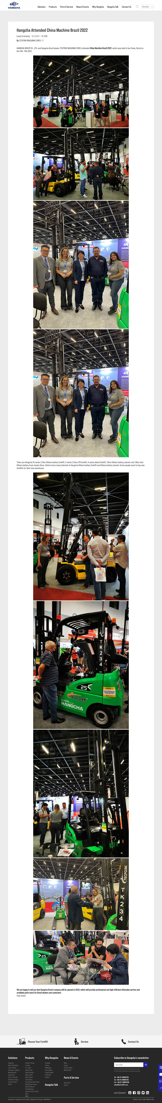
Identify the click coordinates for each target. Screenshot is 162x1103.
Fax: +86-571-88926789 (121, 1082)
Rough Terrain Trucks (31, 1084)
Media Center (67, 1070)
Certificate (48, 1075)
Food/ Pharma (12, 1068)
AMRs (26, 1096)
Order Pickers (29, 1077)
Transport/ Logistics (14, 1070)
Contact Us (126, 6)
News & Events (82, 6)
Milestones (48, 1068)
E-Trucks (27, 1065)
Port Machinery (29, 1089)
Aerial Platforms (29, 1087)
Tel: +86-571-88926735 (121, 1080)
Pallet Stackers (29, 1072)
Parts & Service (66, 6)
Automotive (11, 1075)
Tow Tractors (28, 1079)
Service (66, 1085)
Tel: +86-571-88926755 (121, 1077)
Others (10, 1084)
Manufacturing (12, 1072)
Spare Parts (67, 1083)
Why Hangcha (98, 6)
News (65, 1063)
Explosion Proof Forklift (31, 1091)
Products (53, 6)
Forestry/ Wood (12, 1082)
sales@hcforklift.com (121, 1085)
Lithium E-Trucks (30, 1063)
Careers (47, 1077)
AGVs (26, 1094)
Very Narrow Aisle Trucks (32, 1082)
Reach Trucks (29, 1075)
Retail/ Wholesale (13, 1065)
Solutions (41, 6)
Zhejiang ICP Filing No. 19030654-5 (40, 1099)
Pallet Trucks (29, 1070)
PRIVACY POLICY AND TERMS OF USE (143, 1099)
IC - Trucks (28, 1068)
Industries (11, 1063)
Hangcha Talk (112, 6)
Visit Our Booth (68, 1068)
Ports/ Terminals (13, 1077)
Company (47, 1063)
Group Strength (49, 1072)
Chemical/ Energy (13, 1079)
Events (66, 1065)
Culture (47, 1065)
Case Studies (48, 1070)
